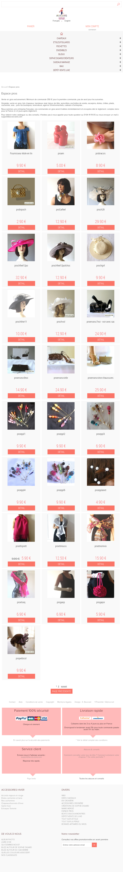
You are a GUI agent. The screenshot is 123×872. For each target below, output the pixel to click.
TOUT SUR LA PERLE (70, 822)
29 (100, 221)
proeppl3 (100, 433)
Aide (21, 702)
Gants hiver (6, 806)
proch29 (100, 209)
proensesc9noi (21, 377)
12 (60, 221)
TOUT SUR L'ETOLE (70, 819)
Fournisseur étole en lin (21, 153)
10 (21, 333)
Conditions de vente (34, 702)
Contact (12, 702)
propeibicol (21, 658)
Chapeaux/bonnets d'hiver (12, 803)
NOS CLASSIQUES (9, 855)
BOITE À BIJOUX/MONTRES (73, 814)
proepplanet (100, 490)
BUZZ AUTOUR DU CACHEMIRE (14, 850)
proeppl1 (21, 433)
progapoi (100, 602)
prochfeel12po (21, 265)
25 (100, 390)
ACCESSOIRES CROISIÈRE (72, 803)
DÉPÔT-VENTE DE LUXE (72, 816)
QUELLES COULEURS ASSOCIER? (15, 853)
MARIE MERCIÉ (68, 809)
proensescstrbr (61, 377)
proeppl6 (61, 490)
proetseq (21, 602)
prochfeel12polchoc (61, 265)
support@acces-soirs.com (11, 117)
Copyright (50, 702)
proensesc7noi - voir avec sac (101, 321)
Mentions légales (64, 702)
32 (21, 277)
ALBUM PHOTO (8, 840)
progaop (61, 602)
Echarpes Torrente (8, 809)
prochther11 (21, 321)
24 (100, 333)
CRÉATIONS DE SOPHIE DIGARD (75, 806)
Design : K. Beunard (83, 702)
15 (100, 558)
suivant (64, 686)
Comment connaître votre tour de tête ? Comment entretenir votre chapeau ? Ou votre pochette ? (91, 756)
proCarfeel (61, 209)
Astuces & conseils (91, 750)
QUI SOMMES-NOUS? (10, 845)
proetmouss (61, 546)
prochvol (61, 321)
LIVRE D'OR (6, 842)
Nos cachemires (8, 801)
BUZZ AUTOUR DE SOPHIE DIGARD (16, 847)
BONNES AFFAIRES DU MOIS (74, 824)
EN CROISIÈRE (68, 801)
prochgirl (100, 265)
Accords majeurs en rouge (12, 796)
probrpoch (21, 209)
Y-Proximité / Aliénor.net (104, 702)
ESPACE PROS (67, 811)
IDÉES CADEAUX (69, 798)
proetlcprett (21, 546)
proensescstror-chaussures (100, 377)
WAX (64, 796)
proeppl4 (21, 490)
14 (21, 390)
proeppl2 (61, 433)
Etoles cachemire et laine (11, 798)
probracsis (101, 153)
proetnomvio (101, 546)
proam (61, 153)
